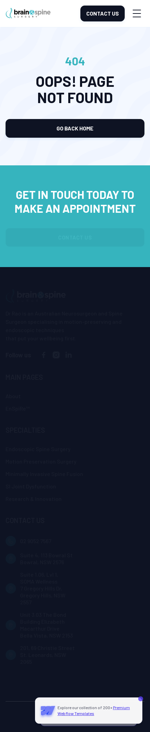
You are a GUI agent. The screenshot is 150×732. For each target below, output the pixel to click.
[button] (136, 13)
